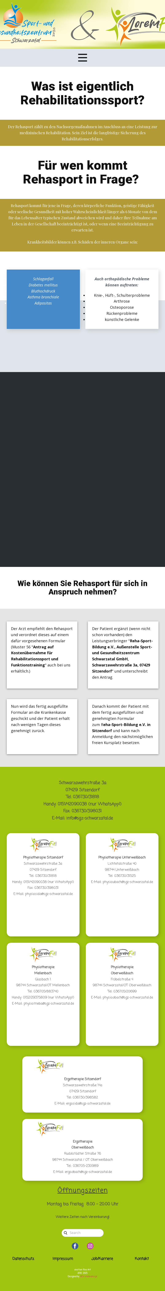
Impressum (63, 1259)
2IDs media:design (88, 1276)
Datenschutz (23, 1259)
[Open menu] (82, 58)
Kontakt (142, 1259)
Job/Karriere (102, 1259)
